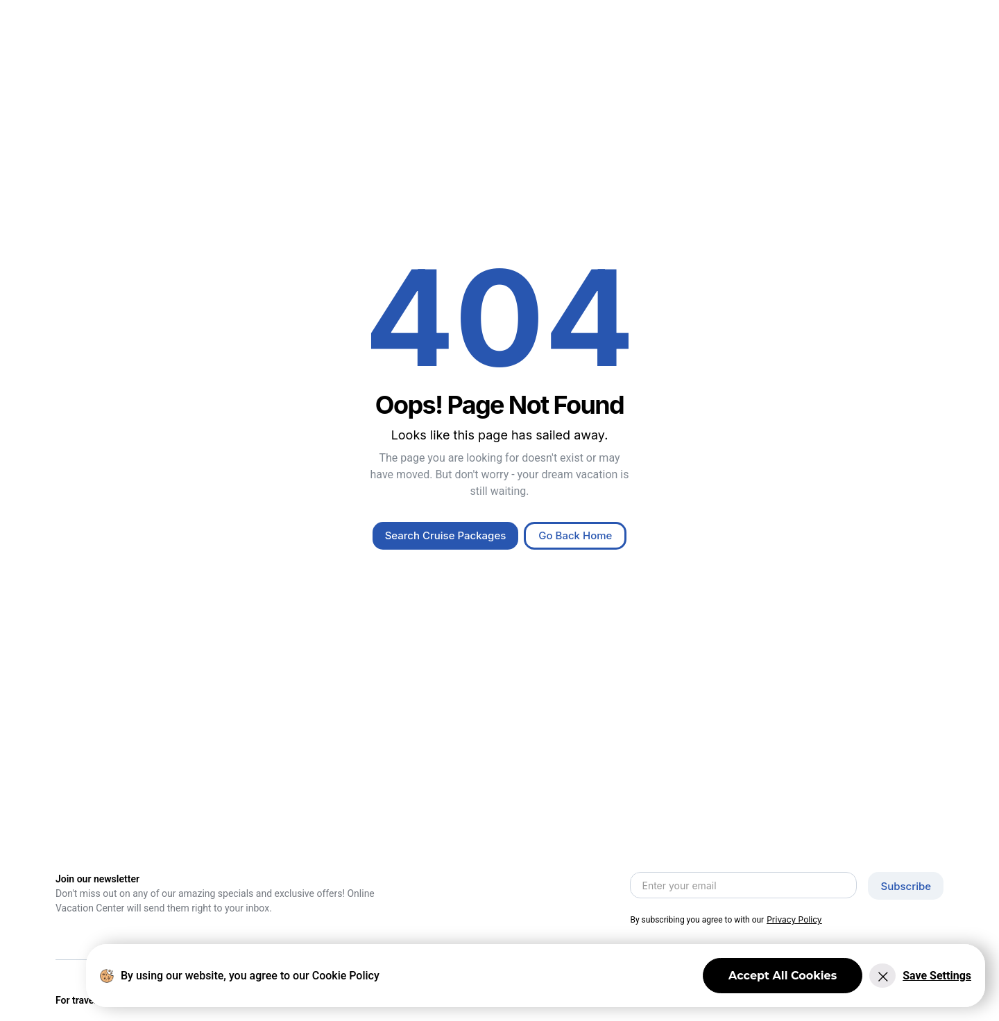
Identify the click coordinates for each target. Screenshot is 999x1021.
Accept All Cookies (782, 975)
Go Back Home (575, 535)
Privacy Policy (794, 919)
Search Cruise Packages (445, 535)
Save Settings (937, 975)
